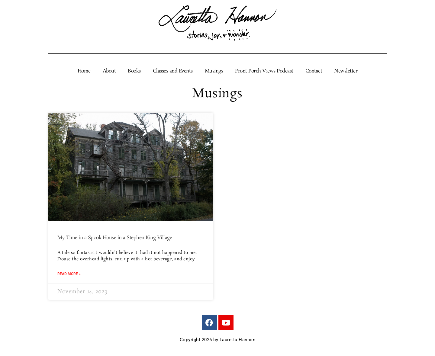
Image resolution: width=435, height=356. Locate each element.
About (109, 71)
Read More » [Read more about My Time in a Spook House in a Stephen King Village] (69, 274)
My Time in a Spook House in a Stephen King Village (114, 237)
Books (134, 71)
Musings (214, 71)
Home (84, 71)
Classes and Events (173, 71)
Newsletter (345, 71)
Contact (313, 71)
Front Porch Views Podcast (264, 71)
